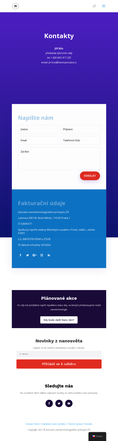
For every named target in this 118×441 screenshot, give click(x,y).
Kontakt (88, 423)
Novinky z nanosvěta (58, 340)
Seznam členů (33, 423)
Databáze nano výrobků (54, 423)
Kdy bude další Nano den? (58, 319)
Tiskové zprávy (75, 423)
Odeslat (89, 173)
